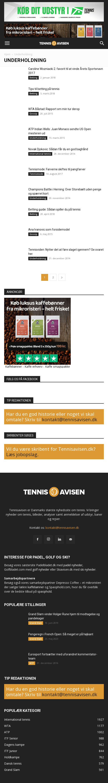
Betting (33, 77)
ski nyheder (88, 569)
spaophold (44, 591)
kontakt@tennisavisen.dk (69, 419)
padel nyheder (72, 565)
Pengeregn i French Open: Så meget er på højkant (60, 634)
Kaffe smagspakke (57, 366)
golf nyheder (40, 569)
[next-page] (61, 277)
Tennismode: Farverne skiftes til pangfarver (57, 169)
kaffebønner (36, 587)
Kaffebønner (13, 366)
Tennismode (36, 173)
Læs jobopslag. (22, 454)
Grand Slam (36, 622)
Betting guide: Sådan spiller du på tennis (54, 209)
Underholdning (38, 137)
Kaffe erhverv (33, 366)
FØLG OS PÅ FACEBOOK (22, 379)
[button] (7, 43)
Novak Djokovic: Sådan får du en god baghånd (58, 149)
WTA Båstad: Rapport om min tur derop (54, 109)
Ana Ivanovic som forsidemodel (49, 229)
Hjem (7, 54)
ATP (32, 663)
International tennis (40, 153)
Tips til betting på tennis (44, 89)
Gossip (33, 113)
